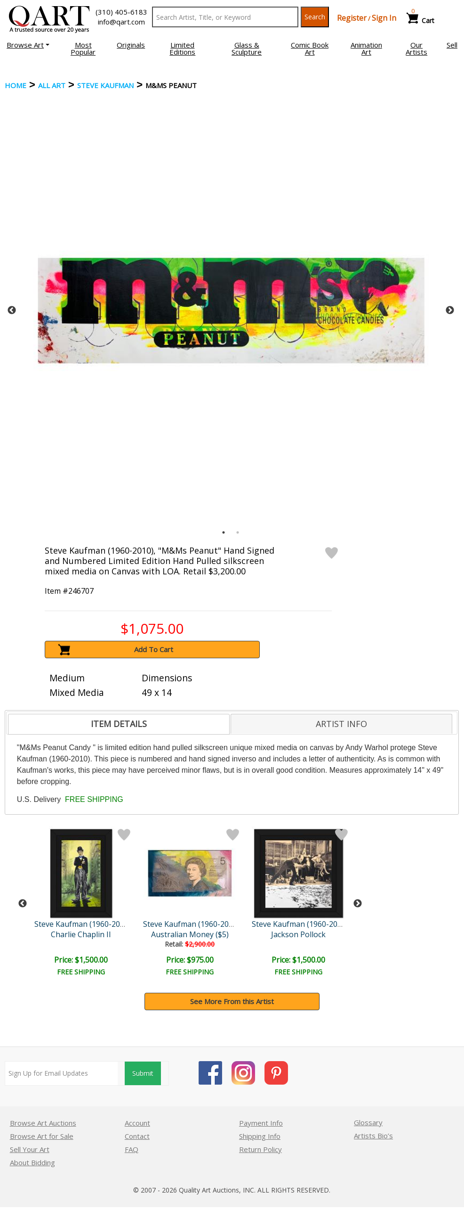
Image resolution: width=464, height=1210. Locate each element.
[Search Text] (225, 17)
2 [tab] (237, 532)
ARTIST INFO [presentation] (341, 723)
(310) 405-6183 (121, 11)
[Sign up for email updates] (61, 1073)
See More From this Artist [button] (232, 1001)
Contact (137, 1136)
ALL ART (51, 85)
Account (137, 1123)
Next (450, 310)
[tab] (119, 724)
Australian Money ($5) (190, 934)
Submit (142, 1073)
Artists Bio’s (373, 1135)
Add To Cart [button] (153, 649)
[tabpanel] (231, 310)
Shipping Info (259, 1136)
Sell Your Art (29, 1149)
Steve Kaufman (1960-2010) (82, 924)
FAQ (131, 1149)
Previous (11, 310)
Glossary (368, 1122)
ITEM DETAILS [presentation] (119, 723)
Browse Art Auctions (43, 1123)
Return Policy (260, 1149)
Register (352, 18)
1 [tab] (223, 532)
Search (314, 16)
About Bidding (32, 1162)
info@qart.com (121, 21)
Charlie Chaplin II (81, 934)
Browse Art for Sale (41, 1136)
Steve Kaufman (105, 85)
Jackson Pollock (298, 934)
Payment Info (261, 1123)
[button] (28, 44)
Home (15, 85)
